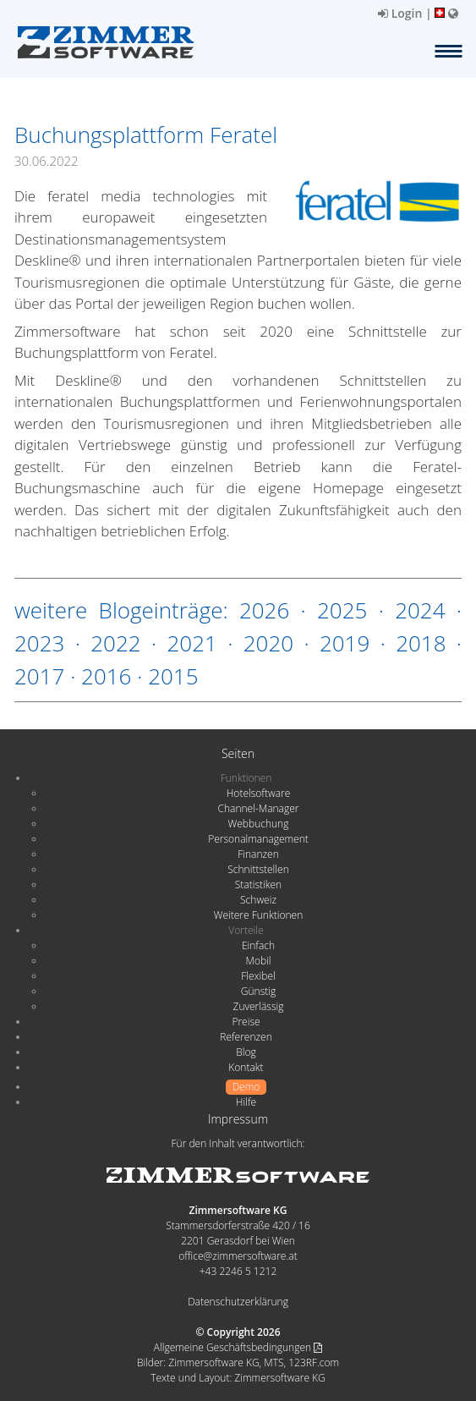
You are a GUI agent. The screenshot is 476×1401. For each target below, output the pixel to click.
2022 (115, 643)
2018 (421, 643)
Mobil (258, 960)
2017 (39, 676)
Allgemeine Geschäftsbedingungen (238, 1347)
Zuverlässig (258, 1006)
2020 (268, 643)
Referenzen (245, 1037)
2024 (420, 610)
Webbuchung (258, 823)
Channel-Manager (258, 808)
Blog (246, 1052)
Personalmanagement (258, 839)
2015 (173, 676)
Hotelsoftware (259, 793)
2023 (39, 643)
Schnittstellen (257, 869)
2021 (191, 643)
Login (400, 13)
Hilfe (246, 1102)
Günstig (258, 991)
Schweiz (258, 900)
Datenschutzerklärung (238, 1301)
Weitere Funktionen (259, 915)
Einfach (258, 945)
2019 (344, 643)
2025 (342, 610)
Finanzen (258, 854)
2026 (264, 610)
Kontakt (245, 1067)
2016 (106, 676)
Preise (246, 1021)
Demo (246, 1087)
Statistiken (258, 884)
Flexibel (258, 976)
